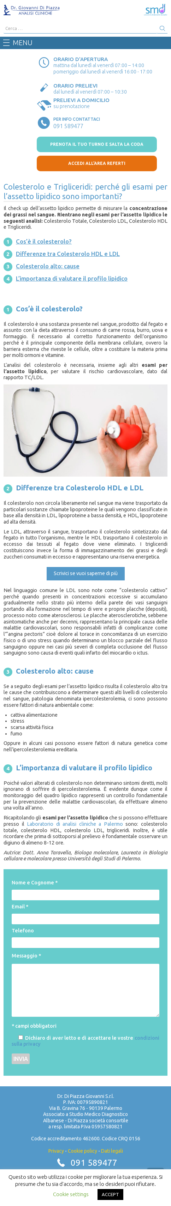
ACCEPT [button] (110, 1194)
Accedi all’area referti (96, 163)
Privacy (56, 1151)
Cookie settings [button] (71, 1194)
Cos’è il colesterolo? (44, 241)
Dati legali (112, 1151)
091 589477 (94, 1163)
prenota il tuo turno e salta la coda (96, 144)
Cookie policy (82, 1151)
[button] (86, 573)
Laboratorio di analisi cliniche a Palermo (75, 824)
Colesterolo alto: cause (47, 266)
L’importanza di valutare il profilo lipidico (72, 278)
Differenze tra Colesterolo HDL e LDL (68, 253)
